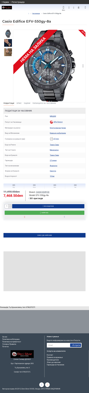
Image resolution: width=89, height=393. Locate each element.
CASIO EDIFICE (42, 192)
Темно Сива (54, 145)
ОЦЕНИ (27, 103)
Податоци (8, 103)
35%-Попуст (56, 122)
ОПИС (19, 103)
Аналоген (53, 166)
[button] (83, 66)
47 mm (54, 139)
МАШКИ (53, 116)
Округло (53, 171)
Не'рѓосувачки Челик (58, 128)
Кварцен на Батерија (58, 133)
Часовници (36, 13)
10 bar (52, 176)
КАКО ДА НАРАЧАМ (45, 235)
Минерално (54, 150)
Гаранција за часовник (44, 103)
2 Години (53, 160)
